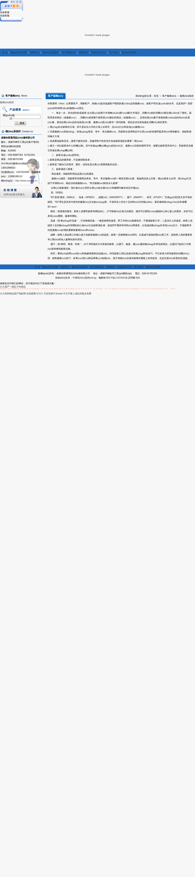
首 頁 (4, 52)
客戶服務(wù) (69, 52)
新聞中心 (34, 52)
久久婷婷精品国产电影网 (13, 293)
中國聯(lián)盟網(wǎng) (84, 277)
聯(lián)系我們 (129, 52)
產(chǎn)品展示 (50, 52)
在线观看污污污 (34, 293)
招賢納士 (83, 52)
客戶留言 (114, 52)
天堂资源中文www (53, 293)
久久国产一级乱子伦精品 (13, 286)
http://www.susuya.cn (26, 180)
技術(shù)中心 (98, 52)
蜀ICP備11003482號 (116, 277)
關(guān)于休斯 (19, 52)
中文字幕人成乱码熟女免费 (77, 293)
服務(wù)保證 (7, 102)
